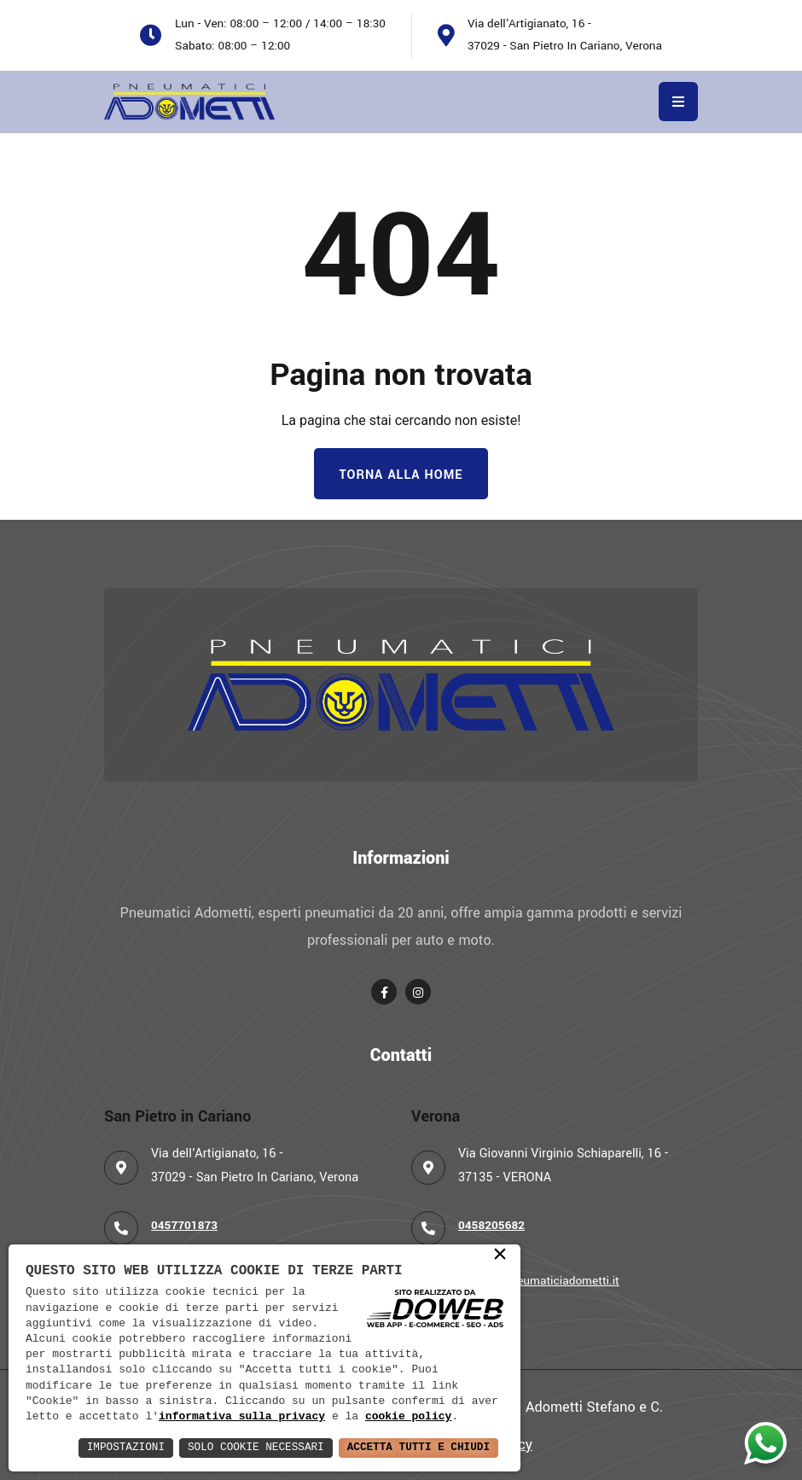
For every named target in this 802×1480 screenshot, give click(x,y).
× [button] (500, 1255)
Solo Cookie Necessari (234, 1447)
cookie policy (408, 1416)
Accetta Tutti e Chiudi (411, 1447)
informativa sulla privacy (242, 1416)
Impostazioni (92, 1447)
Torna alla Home (401, 475)
